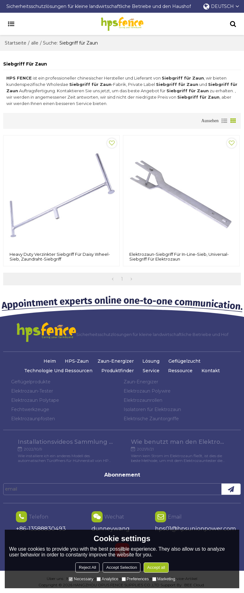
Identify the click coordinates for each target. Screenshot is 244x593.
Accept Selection (121, 567)
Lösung (150, 361)
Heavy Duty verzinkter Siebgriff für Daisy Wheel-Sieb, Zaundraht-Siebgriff (60, 257)
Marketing (163, 578)
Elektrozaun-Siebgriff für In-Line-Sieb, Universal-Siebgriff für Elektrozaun (179, 257)
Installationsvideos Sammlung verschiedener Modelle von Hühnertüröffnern (65, 441)
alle (34, 43)
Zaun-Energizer (116, 361)
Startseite (15, 43)
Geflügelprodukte (31, 382)
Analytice (108, 578)
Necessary (81, 578)
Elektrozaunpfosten (33, 419)
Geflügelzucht (184, 361)
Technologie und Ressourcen (58, 370)
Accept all (156, 567)
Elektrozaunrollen (143, 400)
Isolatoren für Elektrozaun (152, 409)
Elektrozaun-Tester (32, 391)
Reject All (87, 567)
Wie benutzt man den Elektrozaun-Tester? (178, 441)
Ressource (180, 370)
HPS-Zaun (77, 361)
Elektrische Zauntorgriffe (151, 419)
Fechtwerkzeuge (30, 409)
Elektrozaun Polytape (35, 400)
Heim (50, 361)
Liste (224, 121)
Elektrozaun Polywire (147, 391)
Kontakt (210, 370)
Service (151, 370)
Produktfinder (117, 370)
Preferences (135, 578)
